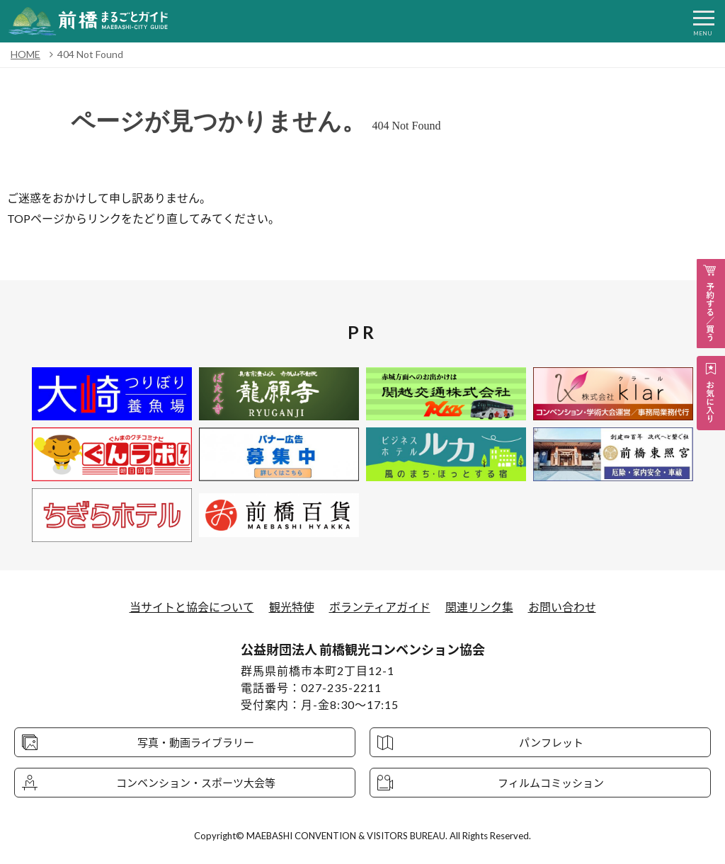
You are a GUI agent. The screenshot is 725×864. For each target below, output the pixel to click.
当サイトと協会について (192, 607)
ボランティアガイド (379, 607)
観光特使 (291, 607)
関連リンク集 (479, 607)
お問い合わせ (562, 607)
